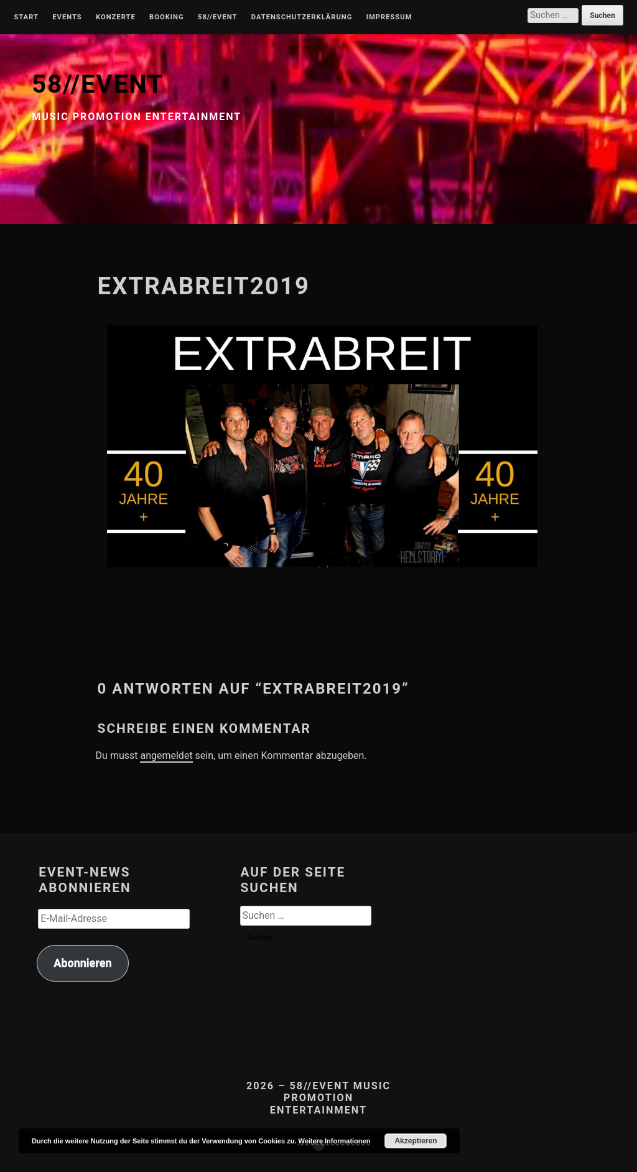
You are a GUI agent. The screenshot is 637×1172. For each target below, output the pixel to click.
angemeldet (166, 755)
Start (26, 17)
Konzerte (116, 17)
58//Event (217, 17)
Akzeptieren (415, 1141)
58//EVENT (98, 84)
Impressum (389, 17)
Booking (166, 17)
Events (66, 17)
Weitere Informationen (334, 1141)
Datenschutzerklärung (302, 17)
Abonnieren (82, 962)
